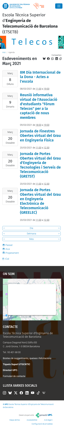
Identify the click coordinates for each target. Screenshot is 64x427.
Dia (31, 228)
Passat (9, 245)
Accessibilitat (32, 420)
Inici (4, 52)
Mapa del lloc (14, 420)
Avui (7, 249)
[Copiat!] (60, 58)
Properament (12, 252)
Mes (31, 239)
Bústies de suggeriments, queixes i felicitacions (27, 358)
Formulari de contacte (14, 376)
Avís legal (48, 420)
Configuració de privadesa (42, 424)
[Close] (58, 6)
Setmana (31, 233)
